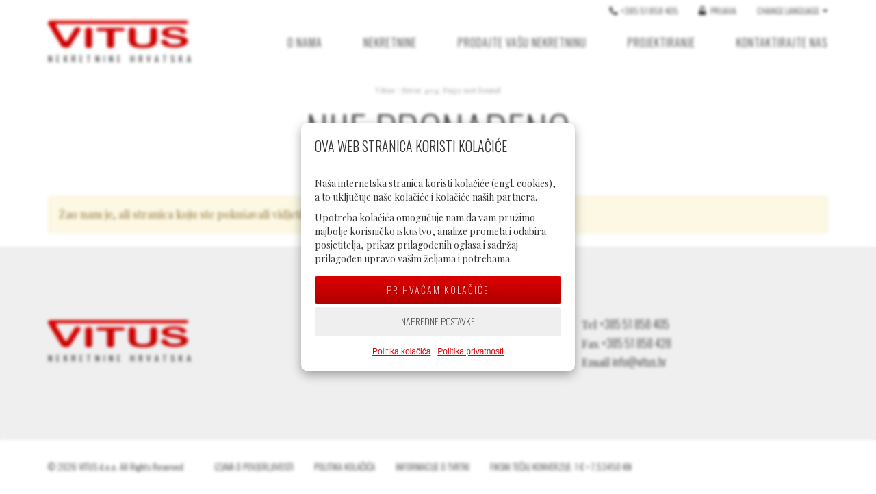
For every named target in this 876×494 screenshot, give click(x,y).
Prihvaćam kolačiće (438, 289)
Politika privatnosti (470, 351)
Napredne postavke (438, 321)
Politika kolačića (401, 351)
